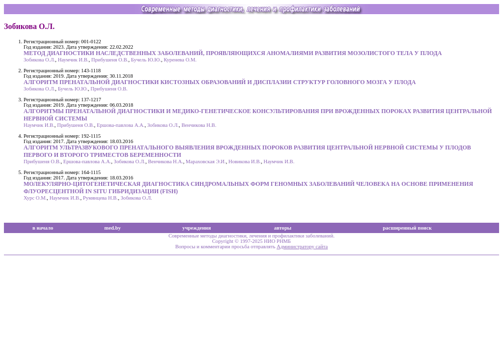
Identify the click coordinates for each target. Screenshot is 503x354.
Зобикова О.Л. (39, 59)
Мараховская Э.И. (206, 161)
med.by (112, 228)
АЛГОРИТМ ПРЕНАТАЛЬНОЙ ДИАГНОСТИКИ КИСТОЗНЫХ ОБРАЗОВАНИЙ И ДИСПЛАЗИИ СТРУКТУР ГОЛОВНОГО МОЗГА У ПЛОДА (220, 82)
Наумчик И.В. (73, 59)
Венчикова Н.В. (198, 125)
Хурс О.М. (35, 198)
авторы (283, 228)
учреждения (196, 228)
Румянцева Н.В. (100, 198)
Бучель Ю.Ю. (146, 59)
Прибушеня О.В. (109, 59)
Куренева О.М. (180, 59)
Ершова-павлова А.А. (121, 125)
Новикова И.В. (244, 161)
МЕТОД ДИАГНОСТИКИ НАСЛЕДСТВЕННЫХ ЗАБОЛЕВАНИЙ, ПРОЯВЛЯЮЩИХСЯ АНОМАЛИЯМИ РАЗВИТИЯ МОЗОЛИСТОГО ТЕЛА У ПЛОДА (233, 53)
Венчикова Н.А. (165, 161)
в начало (42, 228)
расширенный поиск (407, 228)
